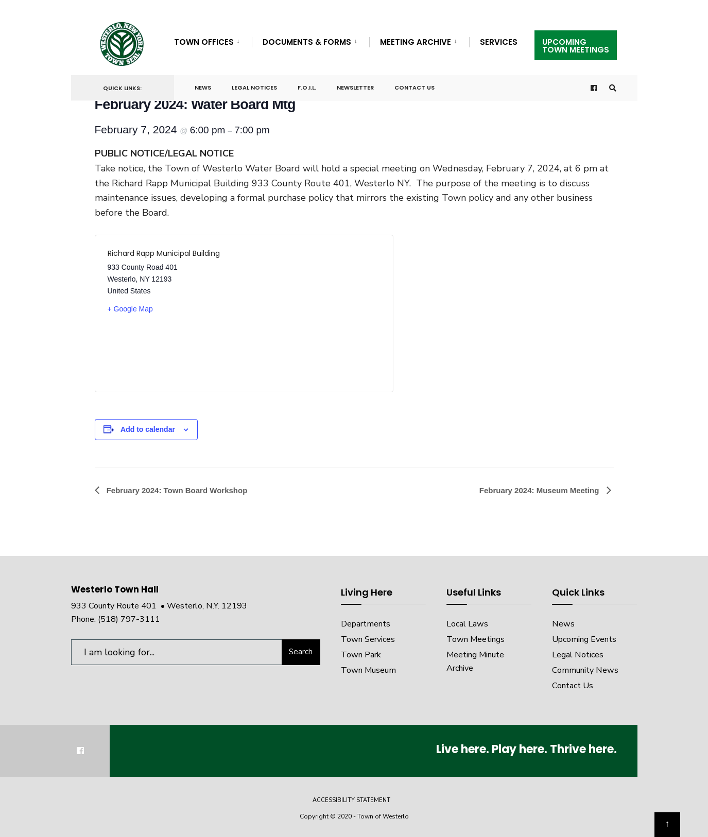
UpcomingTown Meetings (575, 46)
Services (498, 42)
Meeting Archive (415, 42)
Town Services (368, 639)
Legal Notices (254, 87)
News (203, 87)
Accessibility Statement (351, 800)
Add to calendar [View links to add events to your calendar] (147, 429)
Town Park (361, 654)
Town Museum (368, 670)
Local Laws (467, 624)
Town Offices (204, 42)
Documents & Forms (307, 42)
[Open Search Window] (612, 88)
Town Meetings (475, 639)
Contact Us (414, 87)
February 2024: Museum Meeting (540, 490)
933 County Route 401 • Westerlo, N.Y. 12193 (159, 606)
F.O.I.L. (307, 87)
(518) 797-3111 (129, 619)
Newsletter (355, 87)
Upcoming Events (584, 639)
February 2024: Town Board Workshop (176, 490)
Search (301, 652)
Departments (365, 624)
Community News (585, 670)
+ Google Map (130, 309)
